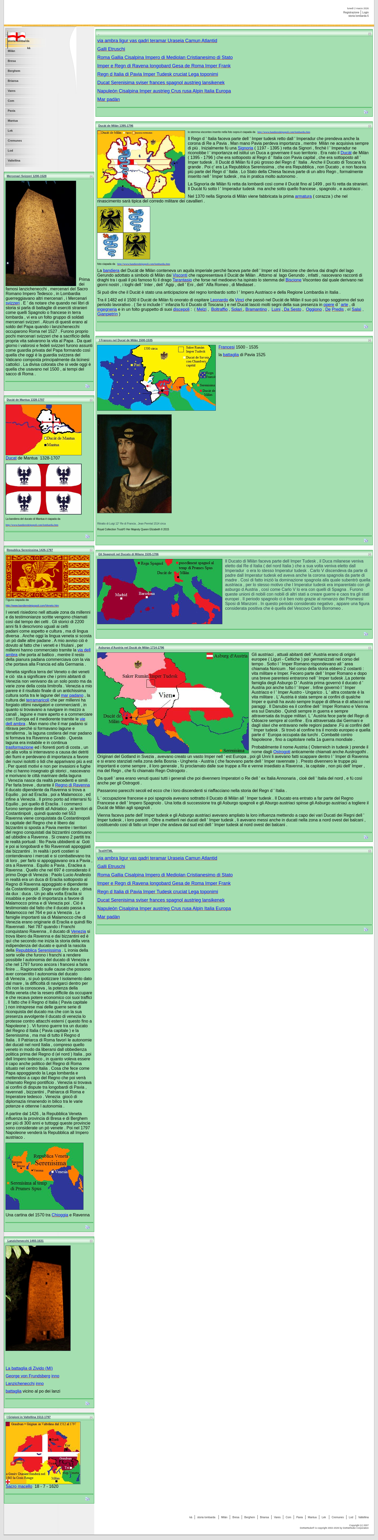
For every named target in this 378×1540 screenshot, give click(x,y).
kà (191, 1517)
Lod (351, 1517)
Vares (277, 1517)
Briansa (264, 1517)
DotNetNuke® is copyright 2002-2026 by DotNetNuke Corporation (334, 1528)
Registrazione (351, 12)
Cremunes (338, 1517)
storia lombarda (206, 1517)
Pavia (299, 1517)
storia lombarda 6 (358, 15)
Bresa (235, 1517)
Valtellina (363, 1517)
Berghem (249, 1517)
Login (365, 12)
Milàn (224, 1517)
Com (288, 1517)
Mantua (312, 1517)
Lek (324, 1517)
